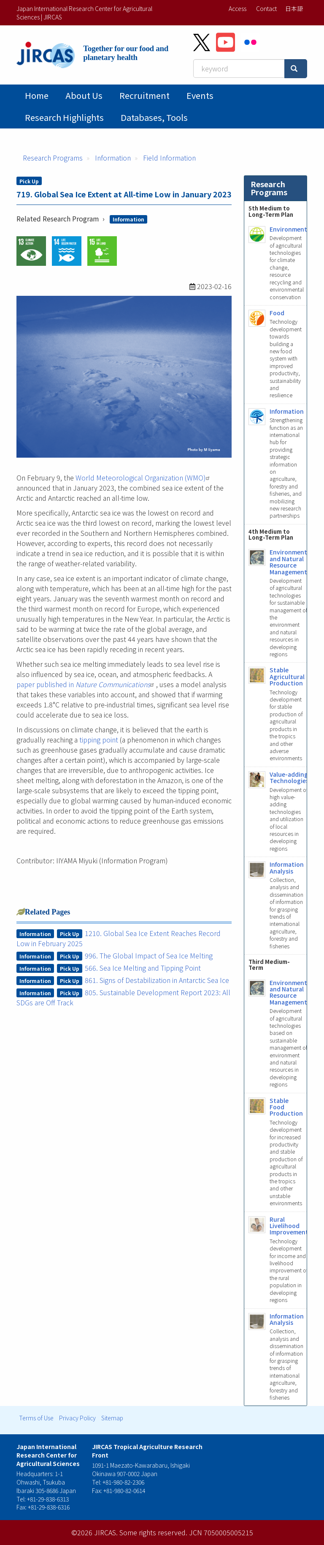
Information (113, 158)
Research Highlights (64, 117)
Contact (266, 8)
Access (237, 8)
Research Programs (53, 158)
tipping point (98, 739)
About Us (84, 95)
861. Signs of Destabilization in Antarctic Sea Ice (157, 980)
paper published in (86, 684)
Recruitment (144, 95)
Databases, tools (154, 117)
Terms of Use (36, 1418)
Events (199, 95)
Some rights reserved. (153, 1532)
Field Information (169, 158)
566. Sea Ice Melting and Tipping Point (143, 968)
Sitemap (112, 1418)
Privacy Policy (77, 1418)
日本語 (294, 8)
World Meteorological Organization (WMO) (144, 477)
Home (37, 95)
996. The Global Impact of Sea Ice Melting (149, 955)
